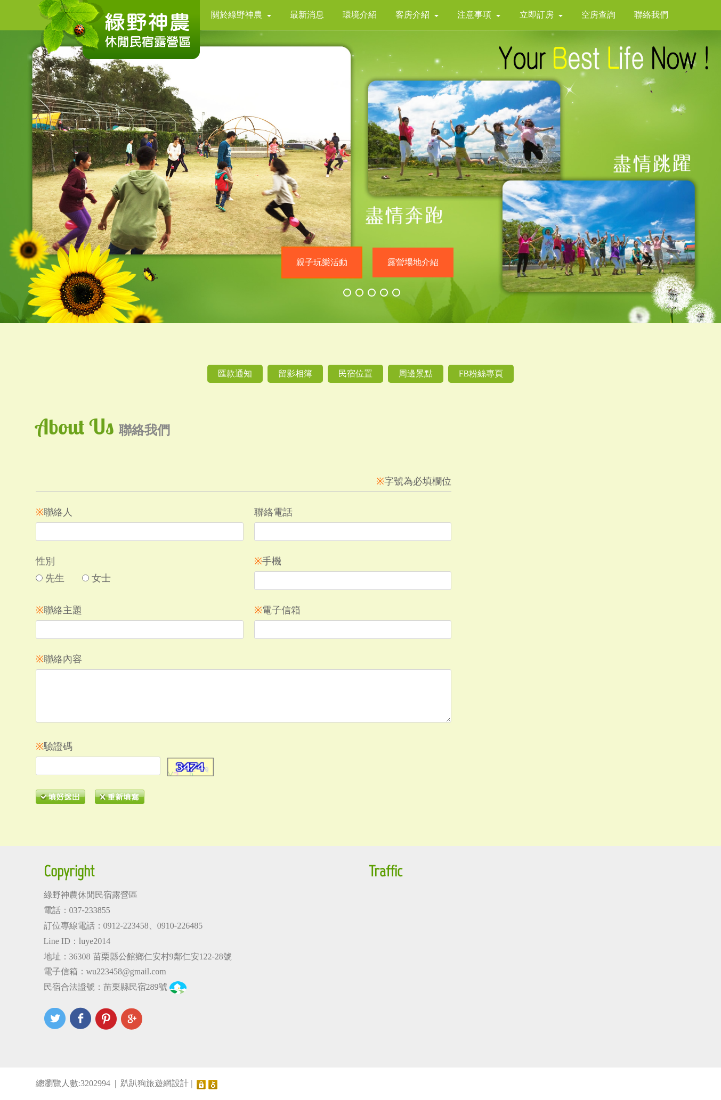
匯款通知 (235, 373)
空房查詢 (598, 14)
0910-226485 (179, 925)
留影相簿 (295, 373)
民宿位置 (355, 373)
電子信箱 (277, 610)
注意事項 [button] (478, 14)
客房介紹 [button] (417, 14)
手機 (267, 561)
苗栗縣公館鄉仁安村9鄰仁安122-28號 (162, 956)
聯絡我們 (651, 14)
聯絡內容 (59, 659)
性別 (45, 561)
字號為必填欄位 (413, 481)
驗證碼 (54, 746)
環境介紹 (360, 14)
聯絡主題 (59, 610)
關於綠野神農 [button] (241, 14)
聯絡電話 (273, 512)
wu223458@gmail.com (126, 971)
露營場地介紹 (413, 262)
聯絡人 (54, 512)
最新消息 (307, 14)
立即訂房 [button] (541, 14)
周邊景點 (416, 373)
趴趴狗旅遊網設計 (154, 1083)
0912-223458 (126, 925)
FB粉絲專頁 (481, 373)
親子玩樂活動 (321, 262)
